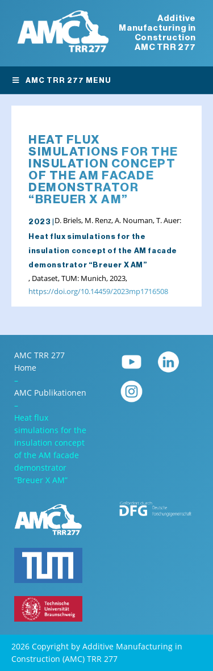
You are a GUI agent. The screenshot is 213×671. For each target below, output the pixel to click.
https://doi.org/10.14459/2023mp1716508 (98, 291)
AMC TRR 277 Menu (61, 80)
